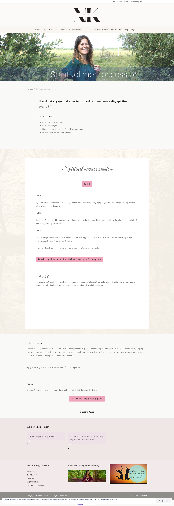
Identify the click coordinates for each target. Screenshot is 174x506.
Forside (134, 495)
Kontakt (144, 495)
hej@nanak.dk (33, 481)
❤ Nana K (40, 495)
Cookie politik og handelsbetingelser (105, 500)
